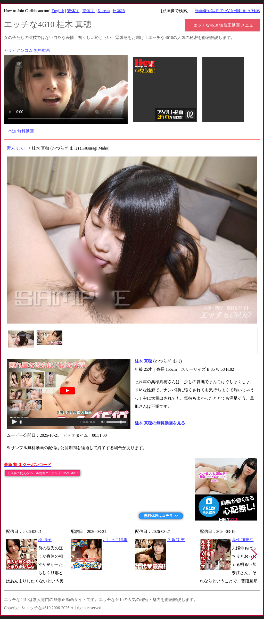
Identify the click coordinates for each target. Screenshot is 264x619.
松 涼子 (45, 540)
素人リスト (17, 148)
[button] (254, 554)
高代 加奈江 (242, 540)
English (58, 11)
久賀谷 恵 (176, 540)
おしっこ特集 (115, 540)
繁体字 (73, 11)
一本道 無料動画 (19, 131)
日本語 (119, 11)
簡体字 (88, 11)
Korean (104, 11)
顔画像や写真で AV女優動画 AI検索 (227, 11)
